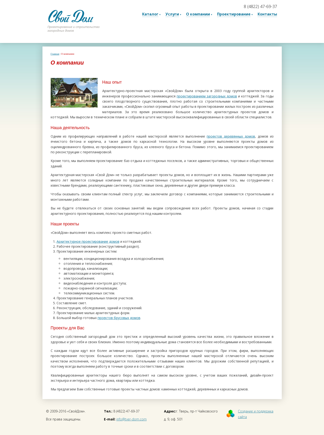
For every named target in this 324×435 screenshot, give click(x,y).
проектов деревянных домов (231, 136)
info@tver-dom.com (131, 419)
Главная (55, 53)
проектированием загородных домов (207, 96)
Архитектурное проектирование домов (88, 241)
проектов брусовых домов (119, 318)
